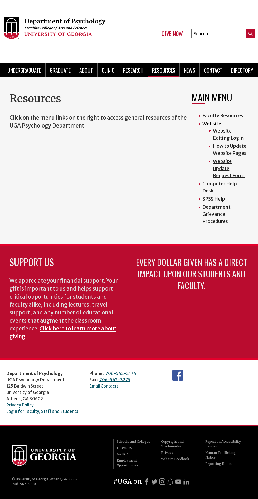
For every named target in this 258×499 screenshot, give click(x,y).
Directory (124, 448)
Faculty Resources (222, 116)
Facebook (177, 375)
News (189, 70)
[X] (154, 481)
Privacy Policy (20, 405)
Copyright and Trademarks (172, 444)
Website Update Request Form (229, 168)
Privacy (167, 453)
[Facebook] (146, 481)
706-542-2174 (120, 373)
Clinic (108, 70)
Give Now (172, 33)
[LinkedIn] (186, 481)
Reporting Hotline (219, 464)
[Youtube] (178, 481)
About (86, 70)
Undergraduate (24, 70)
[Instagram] (162, 481)
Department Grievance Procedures (216, 214)
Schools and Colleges (133, 442)
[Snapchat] (170, 481)
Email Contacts (104, 386)
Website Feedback (175, 459)
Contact (213, 70)
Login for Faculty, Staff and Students (42, 411)
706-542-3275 (114, 379)
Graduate (60, 70)
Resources (163, 70)
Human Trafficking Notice (220, 455)
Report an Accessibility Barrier (223, 444)
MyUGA (123, 454)
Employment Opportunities (127, 463)
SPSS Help (213, 199)
